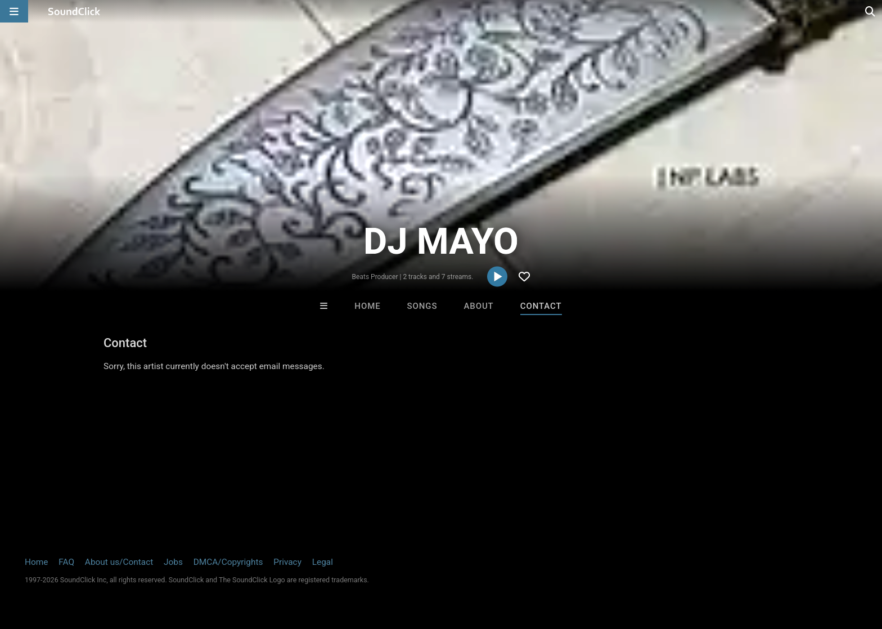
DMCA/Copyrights (228, 562)
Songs (422, 306)
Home (367, 306)
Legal (322, 562)
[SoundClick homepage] (74, 11)
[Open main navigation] (14, 11)
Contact (541, 306)
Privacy (287, 562)
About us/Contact (119, 562)
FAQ (66, 562)
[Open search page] (871, 11)
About (478, 306)
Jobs (173, 562)
